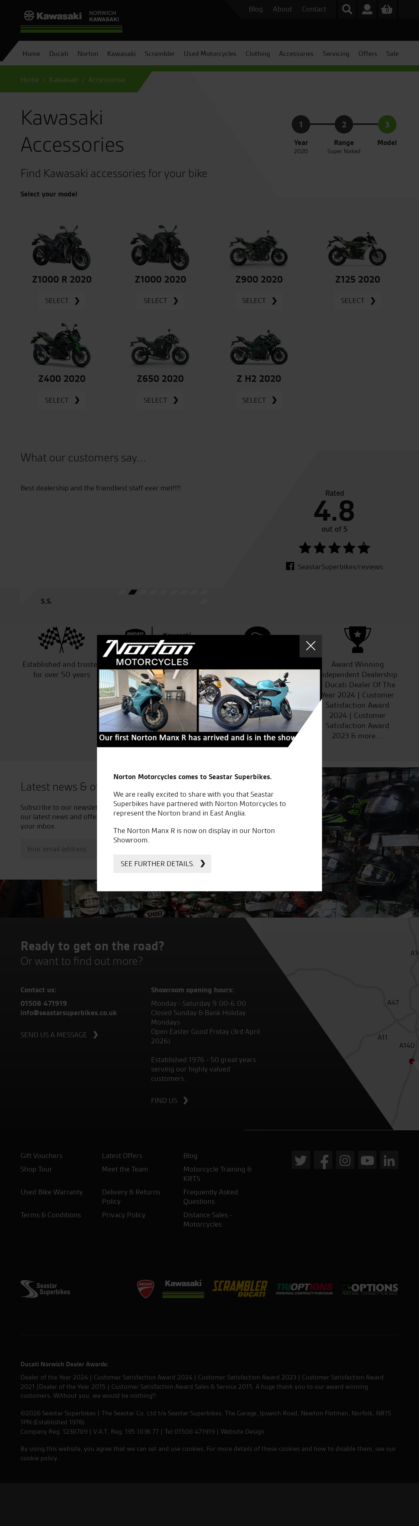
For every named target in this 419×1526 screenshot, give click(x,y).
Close (311, 646)
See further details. (158, 863)
